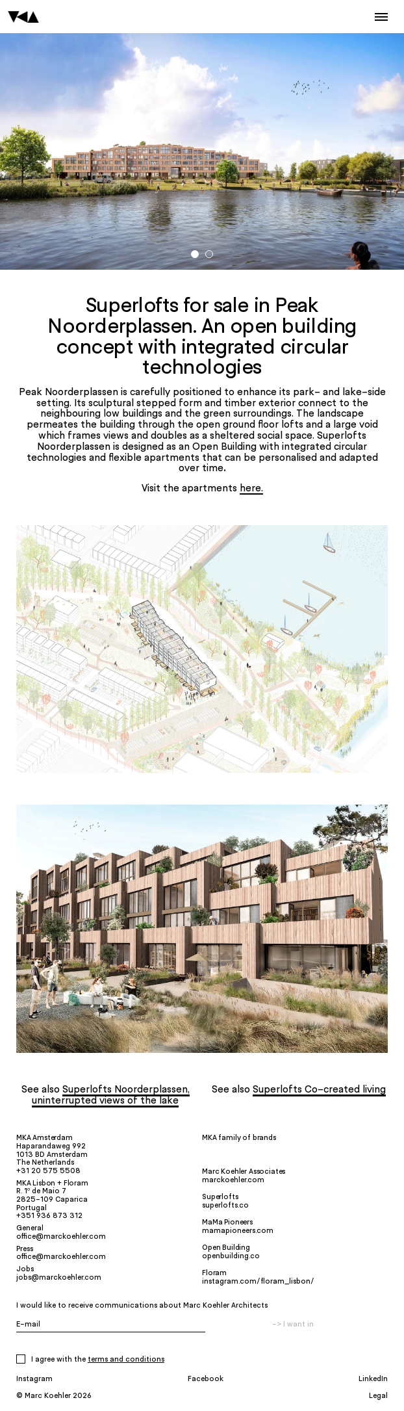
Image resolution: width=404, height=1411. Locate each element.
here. (251, 487)
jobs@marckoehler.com (58, 1277)
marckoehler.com (233, 1180)
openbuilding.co (231, 1256)
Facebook (205, 1378)
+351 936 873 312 (49, 1215)
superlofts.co (225, 1205)
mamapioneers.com (237, 1230)
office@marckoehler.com (61, 1236)
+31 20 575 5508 (48, 1170)
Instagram (34, 1378)
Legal (378, 1395)
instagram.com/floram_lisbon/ (258, 1281)
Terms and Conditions (126, 1359)
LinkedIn (373, 1378)
